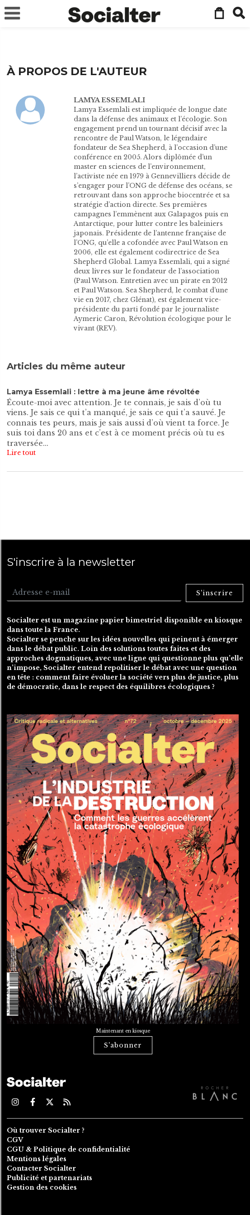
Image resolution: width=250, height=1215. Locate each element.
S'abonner (123, 1045)
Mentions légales (36, 1159)
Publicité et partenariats (49, 1178)
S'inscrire (214, 593)
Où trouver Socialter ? (46, 1130)
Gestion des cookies (42, 1187)
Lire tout (21, 453)
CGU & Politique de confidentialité (68, 1149)
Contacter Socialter (41, 1168)
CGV (15, 1140)
